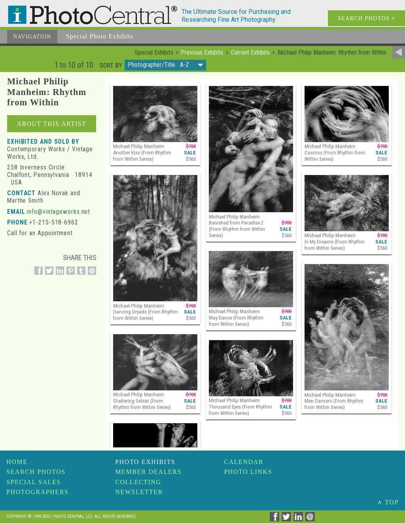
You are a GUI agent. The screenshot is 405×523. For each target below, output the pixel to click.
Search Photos (36, 471)
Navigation (32, 37)
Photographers (37, 492)
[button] (165, 65)
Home (17, 461)
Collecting (138, 482)
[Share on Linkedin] (58, 275)
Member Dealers (148, 471)
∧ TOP (388, 502)
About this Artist (52, 123)
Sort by (111, 66)
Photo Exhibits (145, 461)
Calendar (243, 461)
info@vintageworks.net (58, 211)
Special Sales (33, 482)
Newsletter (139, 492)
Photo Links (248, 471)
